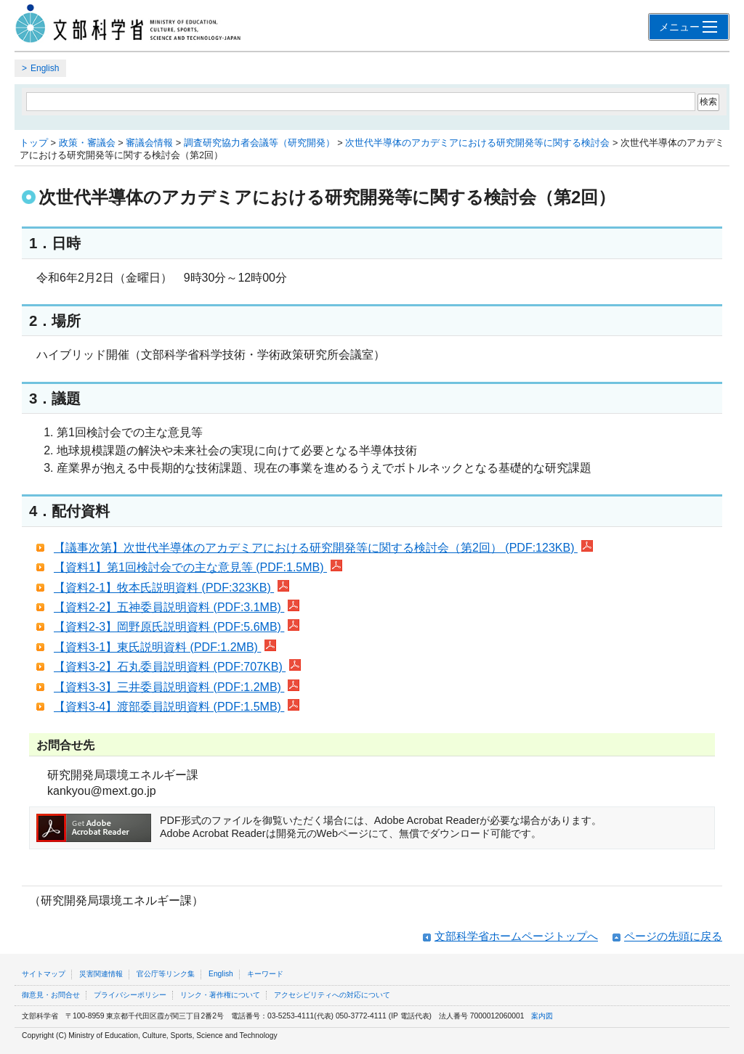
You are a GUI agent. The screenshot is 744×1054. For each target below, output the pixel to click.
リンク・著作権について (220, 995)
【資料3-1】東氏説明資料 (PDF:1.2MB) (165, 647)
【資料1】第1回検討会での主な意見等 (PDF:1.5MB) (198, 567)
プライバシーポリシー (130, 995)
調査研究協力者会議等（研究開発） (259, 142)
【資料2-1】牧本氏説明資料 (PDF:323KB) (171, 587)
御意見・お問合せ (51, 995)
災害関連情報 (101, 974)
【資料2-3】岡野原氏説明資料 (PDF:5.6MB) (176, 627)
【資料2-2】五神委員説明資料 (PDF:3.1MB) (176, 607)
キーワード (265, 974)
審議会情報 (149, 142)
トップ (34, 142)
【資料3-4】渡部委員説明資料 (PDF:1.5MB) (176, 706)
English (45, 68)
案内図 (542, 1016)
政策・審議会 (87, 142)
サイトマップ (43, 974)
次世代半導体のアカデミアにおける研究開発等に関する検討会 (477, 142)
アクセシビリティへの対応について (332, 995)
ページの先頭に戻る (673, 936)
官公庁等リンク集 (166, 974)
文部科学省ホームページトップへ (516, 936)
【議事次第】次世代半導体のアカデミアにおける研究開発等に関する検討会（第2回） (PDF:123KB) (323, 548)
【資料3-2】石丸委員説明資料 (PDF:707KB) (177, 667)
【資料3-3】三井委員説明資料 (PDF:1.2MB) (176, 687)
